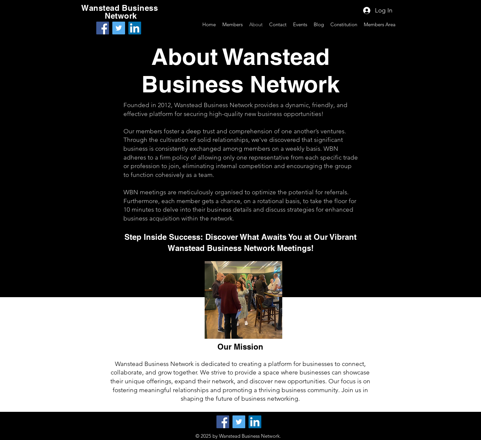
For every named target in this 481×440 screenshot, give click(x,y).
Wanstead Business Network (120, 11)
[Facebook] (102, 28)
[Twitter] (118, 28)
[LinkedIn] (134, 28)
